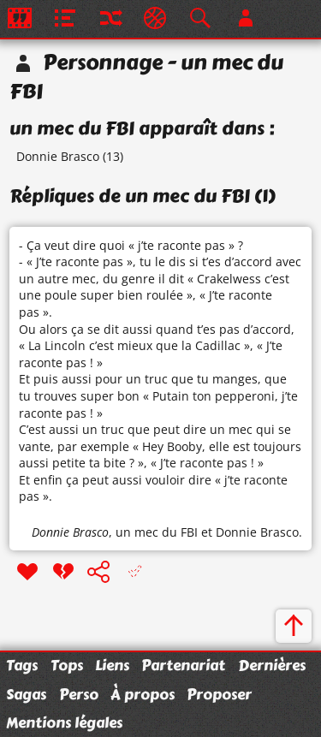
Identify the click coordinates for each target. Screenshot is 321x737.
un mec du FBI (157, 532)
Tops (67, 665)
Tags (22, 665)
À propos (142, 694)
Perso (78, 694)
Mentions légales (64, 722)
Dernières (272, 665)
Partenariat (183, 665)
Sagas (26, 694)
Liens (112, 665)
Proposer (219, 694)
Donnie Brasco (57, 156)
